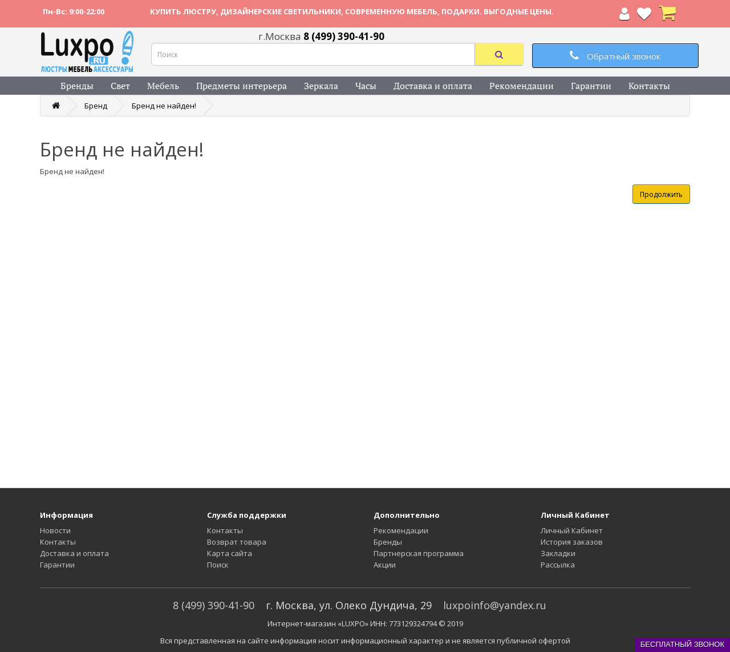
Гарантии (591, 85)
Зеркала (321, 85)
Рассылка (558, 565)
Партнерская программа (419, 553)
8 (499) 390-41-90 (213, 605)
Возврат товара (236, 542)
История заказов (572, 542)
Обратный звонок (615, 56)
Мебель (163, 85)
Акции (385, 565)
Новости (55, 530)
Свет (120, 85)
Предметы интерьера (241, 85)
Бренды (77, 85)
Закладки (558, 553)
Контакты (649, 85)
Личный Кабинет (572, 530)
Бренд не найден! (164, 105)
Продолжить (661, 194)
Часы (365, 85)
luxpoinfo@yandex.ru (494, 605)
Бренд (95, 105)
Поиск (218, 565)
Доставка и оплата (433, 85)
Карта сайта (229, 553)
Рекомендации (521, 85)
